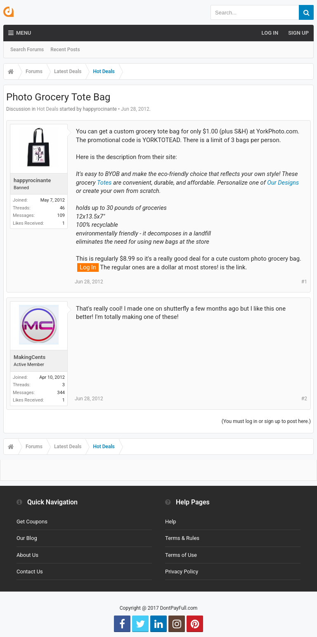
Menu (19, 33)
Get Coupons (32, 521)
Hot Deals (47, 109)
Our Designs (283, 182)
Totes (104, 182)
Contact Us (30, 571)
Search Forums (27, 49)
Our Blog (27, 538)
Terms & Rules (182, 538)
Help (170, 521)
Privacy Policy (181, 571)
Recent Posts (65, 49)
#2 (304, 399)
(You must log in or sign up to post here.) (266, 421)
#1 (304, 282)
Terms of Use (181, 555)
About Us (27, 555)
